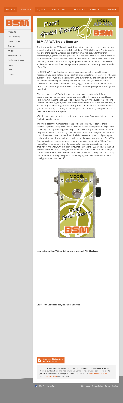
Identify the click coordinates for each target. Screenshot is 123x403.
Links (10, 69)
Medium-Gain (26, 9)
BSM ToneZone (14, 55)
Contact (11, 74)
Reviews (11, 46)
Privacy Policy (97, 386)
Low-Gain (10, 9)
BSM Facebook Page (46, 386)
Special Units (96, 9)
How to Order (14, 41)
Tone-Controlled (58, 9)
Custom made (78, 9)
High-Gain (41, 9)
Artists (11, 50)
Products (12, 32)
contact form (51, 376)
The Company (14, 36)
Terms (107, 386)
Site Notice (85, 386)
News (10, 65)
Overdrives (112, 9)
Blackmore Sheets (16, 60)
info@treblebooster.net (98, 373)
